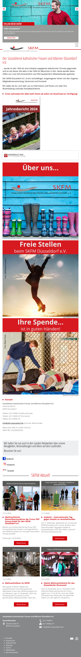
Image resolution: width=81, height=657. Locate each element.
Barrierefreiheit (12, 652)
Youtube (10, 471)
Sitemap (9, 645)
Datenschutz (11, 643)
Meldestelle (10, 650)
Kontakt (9, 638)
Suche (8, 648)
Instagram (11, 464)
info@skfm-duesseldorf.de (13, 423)
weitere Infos (11, 38)
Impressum (10, 640)
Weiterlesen (21, 543)
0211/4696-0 (47, 620)
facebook (10, 459)
